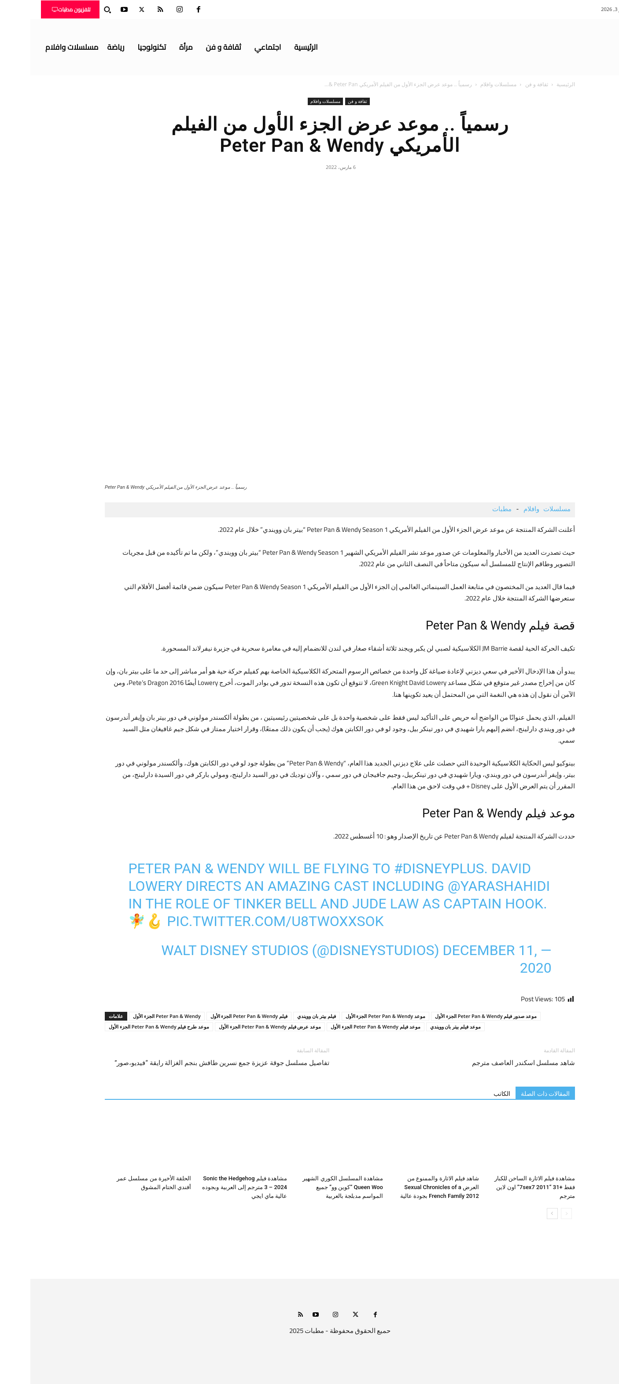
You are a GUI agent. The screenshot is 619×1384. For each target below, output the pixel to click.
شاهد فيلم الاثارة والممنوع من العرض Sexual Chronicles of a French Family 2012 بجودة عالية (409, 1187)
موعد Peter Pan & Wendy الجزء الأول (355, 1016)
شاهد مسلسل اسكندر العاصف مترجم (493, 1063)
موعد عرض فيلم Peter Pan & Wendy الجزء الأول (239, 1026)
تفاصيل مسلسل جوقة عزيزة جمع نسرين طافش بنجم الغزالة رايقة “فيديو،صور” (191, 1063)
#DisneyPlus (409, 868)
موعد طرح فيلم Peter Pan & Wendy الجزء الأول (128, 1026)
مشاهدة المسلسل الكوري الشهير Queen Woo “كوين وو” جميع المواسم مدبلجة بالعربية (312, 1187)
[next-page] (521, 1213)
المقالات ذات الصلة (514, 1093)
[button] (77, 10)
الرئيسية (535, 84)
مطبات (469, 509)
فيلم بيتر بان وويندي (286, 1016)
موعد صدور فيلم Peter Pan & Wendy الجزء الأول (455, 1016)
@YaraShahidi (468, 886)
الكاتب (471, 1093)
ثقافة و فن (506, 84)
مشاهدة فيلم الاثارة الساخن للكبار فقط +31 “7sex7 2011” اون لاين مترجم (504, 1187)
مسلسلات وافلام (468, 84)
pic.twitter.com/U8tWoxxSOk (244, 921)
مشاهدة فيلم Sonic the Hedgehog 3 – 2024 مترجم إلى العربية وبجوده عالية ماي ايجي (214, 1187)
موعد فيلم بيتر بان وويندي (425, 1026)
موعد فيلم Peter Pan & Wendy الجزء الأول (345, 1026)
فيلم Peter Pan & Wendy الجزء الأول (218, 1016)
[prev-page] (536, 1213)
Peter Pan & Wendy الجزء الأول (136, 1016)
